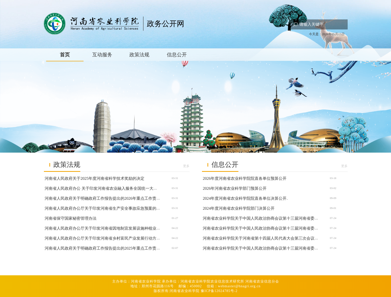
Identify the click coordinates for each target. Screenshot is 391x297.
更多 (186, 166)
